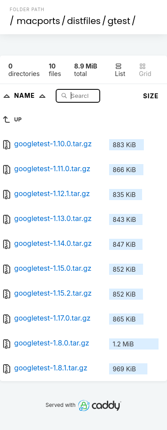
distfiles (84, 21)
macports (38, 21)
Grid (145, 70)
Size (151, 96)
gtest (119, 21)
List (120, 70)
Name (31, 95)
